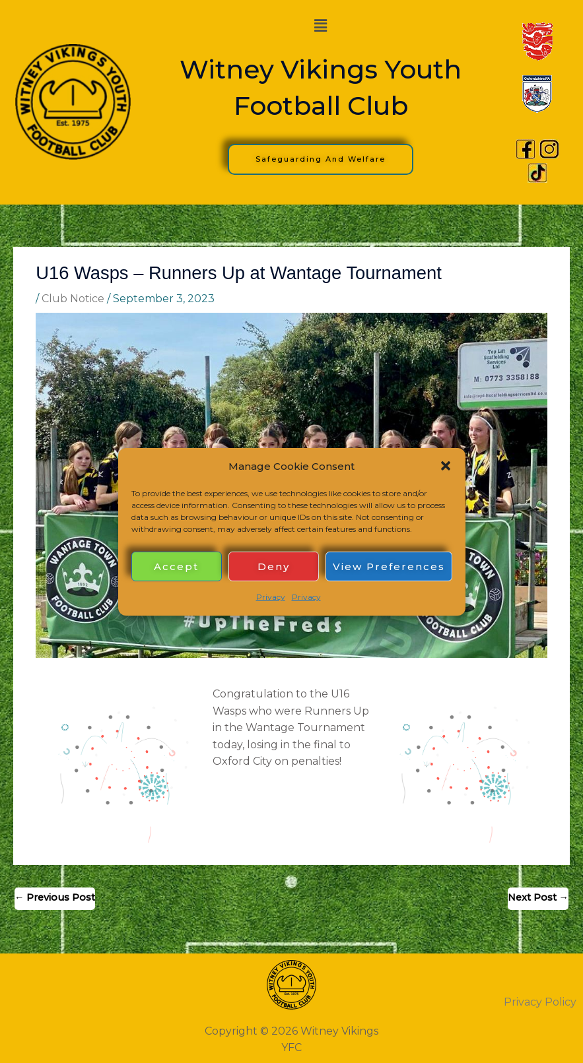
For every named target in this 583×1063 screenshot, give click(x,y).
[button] (445, 465)
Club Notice (73, 298)
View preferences (389, 566)
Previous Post (55, 897)
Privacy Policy (540, 1002)
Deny (273, 566)
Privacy (270, 597)
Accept (176, 566)
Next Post (538, 897)
